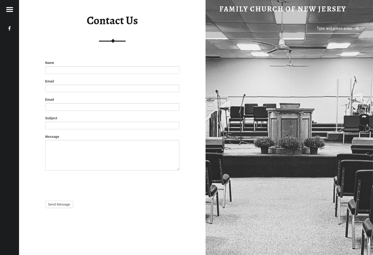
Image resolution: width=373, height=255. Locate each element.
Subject (51, 118)
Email (49, 81)
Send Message (59, 204)
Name (49, 63)
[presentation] (81, 184)
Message (52, 137)
